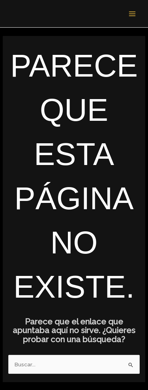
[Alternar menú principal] (132, 14)
